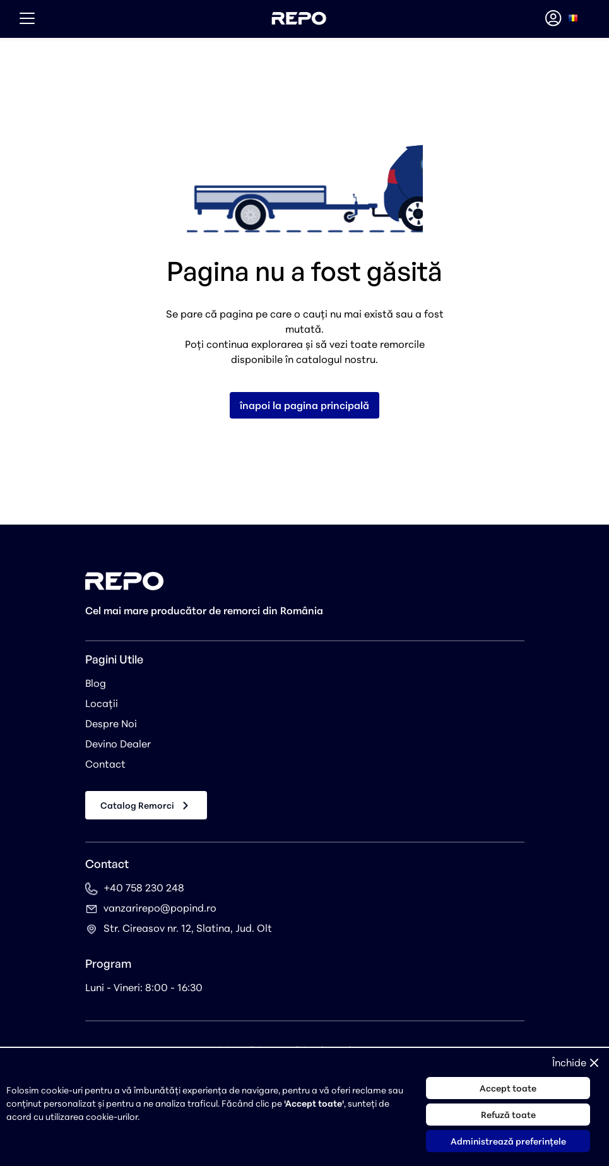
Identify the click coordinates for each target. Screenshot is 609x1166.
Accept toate (508, 1088)
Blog (95, 683)
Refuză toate (508, 1114)
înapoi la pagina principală (304, 405)
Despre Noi (111, 723)
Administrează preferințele (508, 1141)
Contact (105, 764)
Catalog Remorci (146, 805)
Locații (101, 703)
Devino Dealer (118, 743)
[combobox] (573, 18)
